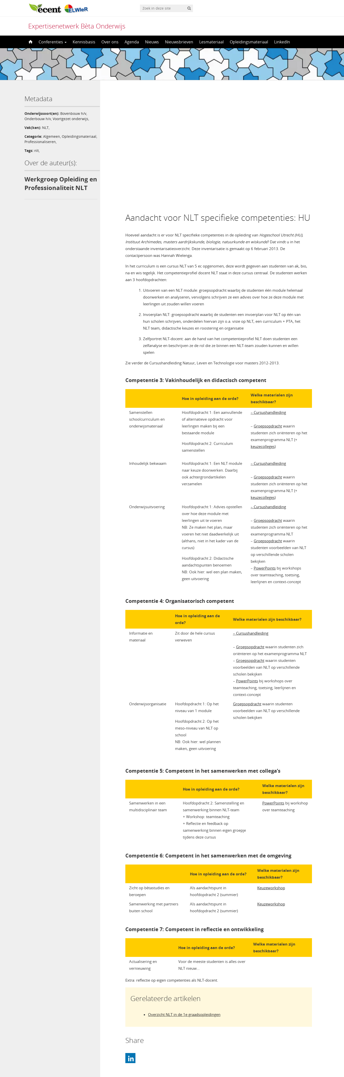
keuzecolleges (263, 327)
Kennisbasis (84, 42)
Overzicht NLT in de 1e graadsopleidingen (184, 895)
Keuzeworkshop (271, 768)
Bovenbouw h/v (73, 113)
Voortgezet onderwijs (70, 118)
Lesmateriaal (211, 42)
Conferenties (53, 42)
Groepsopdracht (268, 306)
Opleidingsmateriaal (249, 42)
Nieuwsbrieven (179, 42)
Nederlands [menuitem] (175, 1064)
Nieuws (152, 42)
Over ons (110, 42)
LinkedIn (282, 42)
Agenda (132, 42)
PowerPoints (265, 448)
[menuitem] (172, 1063)
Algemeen (51, 136)
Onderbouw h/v (37, 118)
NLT (45, 127)
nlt (36, 150)
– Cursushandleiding (268, 293)
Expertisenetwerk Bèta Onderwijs (76, 26)
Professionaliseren (76, 141)
